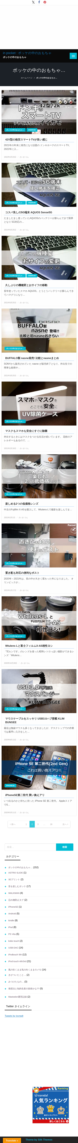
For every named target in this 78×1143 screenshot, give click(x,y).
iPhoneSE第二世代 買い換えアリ (25, 795)
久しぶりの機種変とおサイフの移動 (26, 285)
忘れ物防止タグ (16, 900)
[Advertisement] (39, 27)
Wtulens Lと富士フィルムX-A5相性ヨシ (29, 645)
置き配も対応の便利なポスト (22, 572)
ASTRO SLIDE (15, 872)
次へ (65, 824)
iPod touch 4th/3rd (17, 961)
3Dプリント (14, 879)
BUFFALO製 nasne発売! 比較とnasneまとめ (32, 358)
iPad (10, 927)
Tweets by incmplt (14, 1016)
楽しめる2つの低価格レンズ (21, 503)
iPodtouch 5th (15, 954)
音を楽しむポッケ (17, 886)
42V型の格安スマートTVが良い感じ (26, 139)
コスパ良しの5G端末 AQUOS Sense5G (28, 212)
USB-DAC (13, 947)
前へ (13, 824)
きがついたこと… (17, 975)
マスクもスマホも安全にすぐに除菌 (26, 430)
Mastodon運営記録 (17, 996)
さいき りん (24, 157)
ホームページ (26, 78)
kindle (11, 920)
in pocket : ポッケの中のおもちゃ (27, 53)
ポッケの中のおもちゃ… (15, 130)
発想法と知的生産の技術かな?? (23, 988)
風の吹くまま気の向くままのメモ (24, 969)
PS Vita (12, 934)
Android (32, 130)
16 (51, 824)
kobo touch (13, 941)
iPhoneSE (10, 785)
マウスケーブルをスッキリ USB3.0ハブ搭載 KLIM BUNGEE (34, 720)
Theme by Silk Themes (39, 1139)
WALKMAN (13, 893)
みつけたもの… (16, 981)
